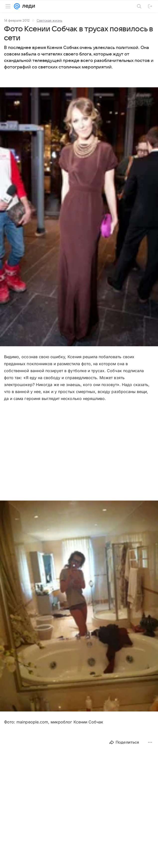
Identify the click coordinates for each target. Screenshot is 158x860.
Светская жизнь (49, 20)
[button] (79, 217)
